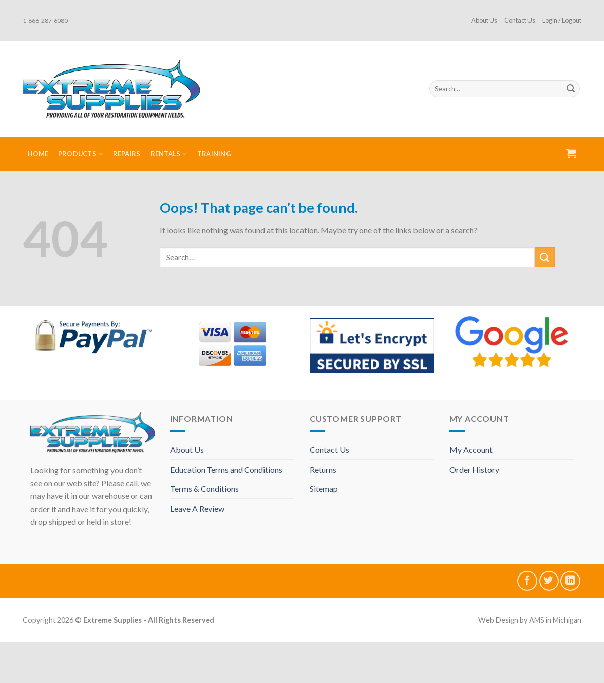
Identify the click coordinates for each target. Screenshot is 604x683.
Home (38, 154)
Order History (474, 469)
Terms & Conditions (204, 488)
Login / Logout (561, 20)
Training (214, 154)
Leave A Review (197, 508)
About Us (484, 20)
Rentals (168, 154)
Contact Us (519, 20)
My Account (471, 449)
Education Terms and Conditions (226, 469)
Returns (323, 469)
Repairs (127, 154)
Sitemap (324, 488)
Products (80, 154)
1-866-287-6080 (45, 20)
